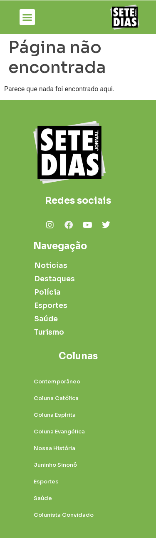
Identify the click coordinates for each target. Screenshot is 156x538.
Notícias (50, 265)
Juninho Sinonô (55, 464)
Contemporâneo (57, 381)
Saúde (46, 319)
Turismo (49, 332)
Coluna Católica (56, 398)
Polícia (47, 292)
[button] (27, 17)
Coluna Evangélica (59, 431)
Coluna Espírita (55, 414)
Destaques (53, 279)
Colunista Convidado (64, 514)
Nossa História (54, 448)
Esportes (50, 305)
